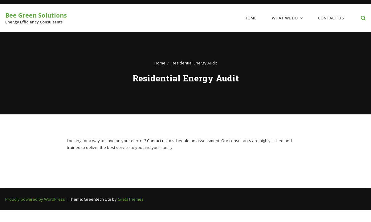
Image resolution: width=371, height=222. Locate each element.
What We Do (285, 18)
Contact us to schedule (168, 140)
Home (250, 18)
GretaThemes (131, 199)
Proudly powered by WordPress (35, 199)
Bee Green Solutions (36, 15)
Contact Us (331, 18)
